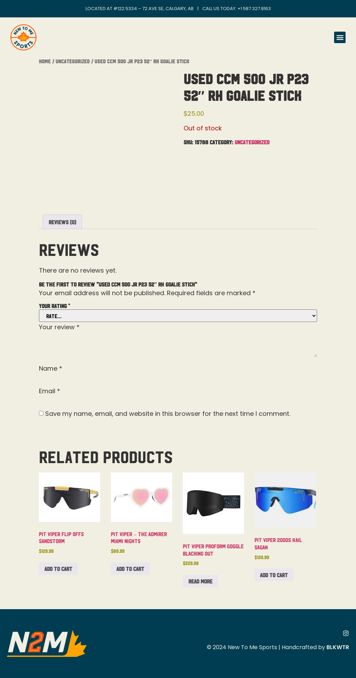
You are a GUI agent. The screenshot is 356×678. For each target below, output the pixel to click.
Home (45, 61)
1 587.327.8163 (256, 8)
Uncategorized (73, 61)
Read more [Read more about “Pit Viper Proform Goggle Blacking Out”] (200, 581)
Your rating (54, 305)
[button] (340, 37)
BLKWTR (337, 647)
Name (50, 368)
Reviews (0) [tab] (62, 222)
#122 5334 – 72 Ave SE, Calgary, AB (153, 8)
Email (49, 391)
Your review (59, 327)
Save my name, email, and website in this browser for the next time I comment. (167, 414)
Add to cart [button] (58, 568)
